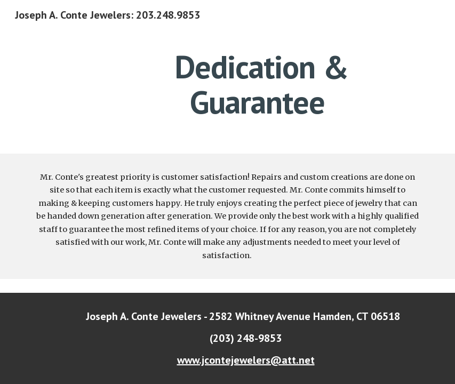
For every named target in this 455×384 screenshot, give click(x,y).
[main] (261, 84)
